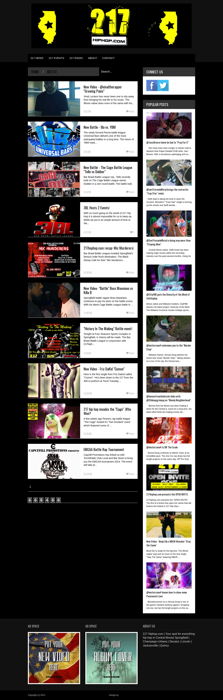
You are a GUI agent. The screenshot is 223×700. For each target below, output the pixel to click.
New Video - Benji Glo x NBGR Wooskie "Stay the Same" (168, 543)
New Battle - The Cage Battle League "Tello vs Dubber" (108, 169)
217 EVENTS (56, 58)
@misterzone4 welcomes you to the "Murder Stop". (168, 347)
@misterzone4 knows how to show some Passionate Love (166, 594)
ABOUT (92, 58)
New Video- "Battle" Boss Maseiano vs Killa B (108, 290)
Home (35, 71)
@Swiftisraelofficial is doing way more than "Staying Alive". (168, 242)
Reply (131, 111)
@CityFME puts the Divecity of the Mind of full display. (168, 296)
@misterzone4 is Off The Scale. (162, 447)
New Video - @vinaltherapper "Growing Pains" (103, 89)
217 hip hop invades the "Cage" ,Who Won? (107, 411)
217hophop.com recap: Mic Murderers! (109, 248)
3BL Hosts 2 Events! (97, 207)
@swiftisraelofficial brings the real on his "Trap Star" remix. (167, 191)
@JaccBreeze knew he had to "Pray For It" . (168, 142)
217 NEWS (36, 58)
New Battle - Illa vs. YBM (100, 127)
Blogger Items (125, 695)
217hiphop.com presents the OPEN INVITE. (167, 494)
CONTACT (108, 58)
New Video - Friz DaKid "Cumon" (104, 368)
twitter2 (163, 85)
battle (52, 71)
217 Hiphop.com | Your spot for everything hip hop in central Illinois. (77, 695)
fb (151, 85)
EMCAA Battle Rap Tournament (104, 449)
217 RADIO (76, 58)
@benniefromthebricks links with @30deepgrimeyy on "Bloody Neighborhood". (168, 398)
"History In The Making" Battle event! (108, 328)
